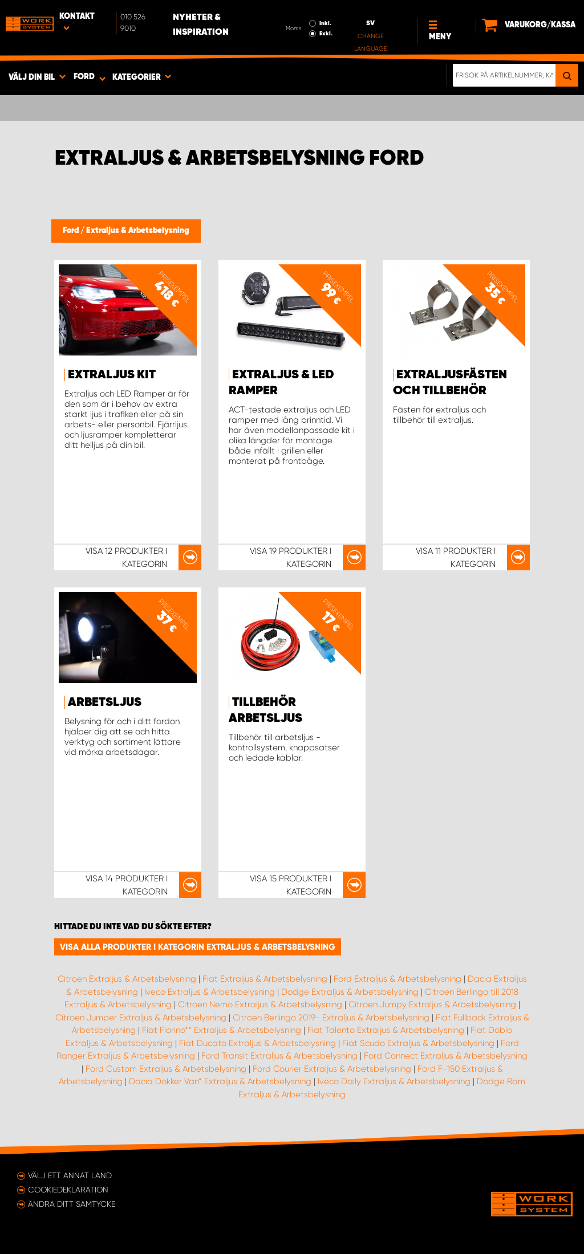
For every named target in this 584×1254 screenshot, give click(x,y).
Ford (71, 231)
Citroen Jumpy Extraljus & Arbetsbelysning (432, 1004)
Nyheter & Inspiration (201, 25)
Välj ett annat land (70, 1175)
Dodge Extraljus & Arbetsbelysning (350, 992)
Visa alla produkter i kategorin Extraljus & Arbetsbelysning (197, 947)
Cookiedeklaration (68, 1189)
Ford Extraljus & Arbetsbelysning (397, 979)
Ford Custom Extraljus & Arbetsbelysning (166, 1069)
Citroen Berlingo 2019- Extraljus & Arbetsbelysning (331, 1017)
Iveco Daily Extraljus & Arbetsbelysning (394, 1081)
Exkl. (325, 33)
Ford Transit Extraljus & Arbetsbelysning (279, 1056)
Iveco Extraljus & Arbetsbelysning (209, 992)
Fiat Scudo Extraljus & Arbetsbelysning (418, 1043)
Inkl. (325, 23)
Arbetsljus (104, 702)
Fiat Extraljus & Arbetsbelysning (264, 979)
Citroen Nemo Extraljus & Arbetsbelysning (260, 1004)
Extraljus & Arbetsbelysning (137, 231)
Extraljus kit (112, 375)
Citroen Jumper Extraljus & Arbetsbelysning (140, 1017)
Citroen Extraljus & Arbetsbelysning (127, 979)
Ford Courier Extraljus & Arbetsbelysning (332, 1069)
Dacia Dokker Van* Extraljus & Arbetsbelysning (220, 1081)
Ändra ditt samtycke (71, 1203)
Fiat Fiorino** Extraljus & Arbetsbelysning (221, 1030)
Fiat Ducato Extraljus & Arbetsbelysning (257, 1043)
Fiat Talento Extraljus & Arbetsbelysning (385, 1030)
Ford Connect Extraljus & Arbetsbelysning (446, 1056)
